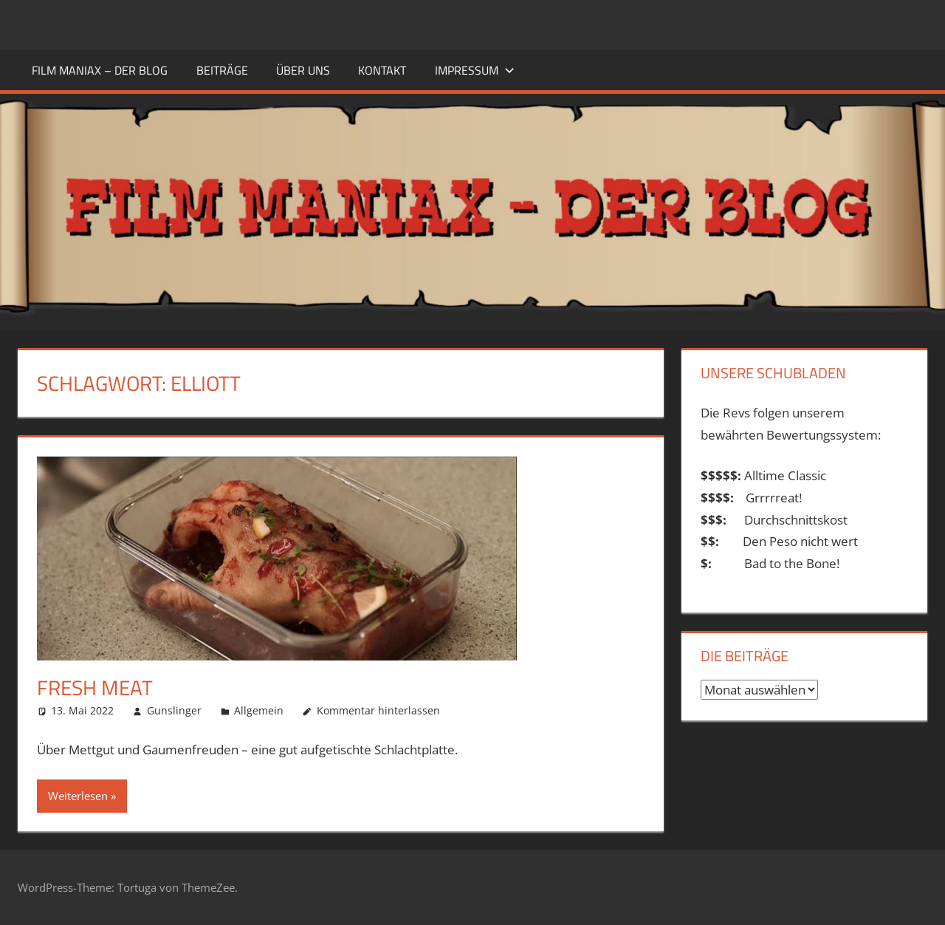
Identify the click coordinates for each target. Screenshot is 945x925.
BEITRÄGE (222, 70)
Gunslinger (174, 710)
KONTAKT (382, 70)
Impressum (475, 70)
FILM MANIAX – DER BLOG (100, 70)
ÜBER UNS (303, 70)
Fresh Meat (95, 687)
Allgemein (259, 710)
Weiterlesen (78, 795)
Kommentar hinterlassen (378, 710)
